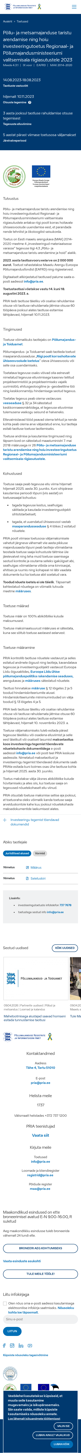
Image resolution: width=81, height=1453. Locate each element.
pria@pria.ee (40, 1083)
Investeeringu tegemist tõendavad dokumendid (35, 822)
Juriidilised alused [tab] (17, 853)
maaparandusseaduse (29, 526)
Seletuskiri (38, 878)
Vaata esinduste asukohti (22, 1261)
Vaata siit (40, 1135)
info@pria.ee (33, 281)
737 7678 (65, 905)
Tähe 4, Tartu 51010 (40, 1068)
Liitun (12, 1331)
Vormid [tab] (40, 853)
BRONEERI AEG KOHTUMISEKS (40, 1248)
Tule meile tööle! (40, 1274)
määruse (38, 688)
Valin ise (63, 1428)
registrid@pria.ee (40, 1175)
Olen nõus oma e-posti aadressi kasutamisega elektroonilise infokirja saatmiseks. (41, 1308)
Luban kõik (62, 1446)
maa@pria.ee (40, 1189)
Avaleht (7, 21)
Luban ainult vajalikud (53, 1437)
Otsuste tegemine (14, 102)
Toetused (22, 21)
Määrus (36, 867)
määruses (32, 681)
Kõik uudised (65, 948)
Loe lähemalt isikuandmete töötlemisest (34, 1421)
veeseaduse (12, 403)
